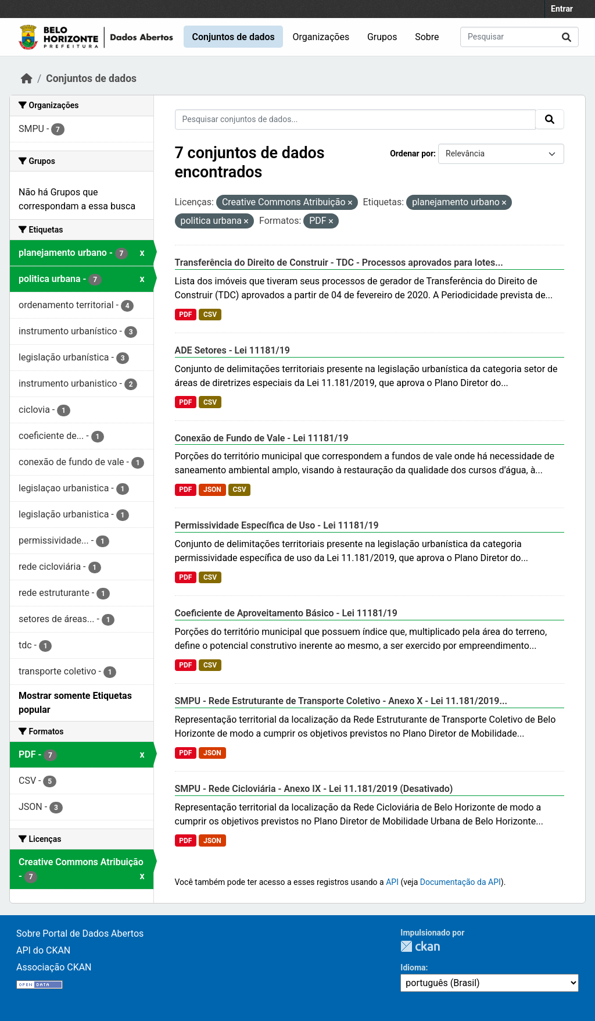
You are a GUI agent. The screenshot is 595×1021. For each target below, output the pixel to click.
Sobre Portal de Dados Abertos (80, 933)
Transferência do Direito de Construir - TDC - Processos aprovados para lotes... (339, 262)
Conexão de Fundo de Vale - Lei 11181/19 (262, 438)
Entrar (562, 8)
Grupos (382, 36)
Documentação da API (460, 882)
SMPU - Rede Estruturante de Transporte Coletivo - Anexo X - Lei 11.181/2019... (341, 700)
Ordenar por (411, 153)
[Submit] (566, 37)
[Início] (27, 78)
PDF (185, 314)
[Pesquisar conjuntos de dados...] (519, 37)
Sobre (427, 36)
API (392, 882)
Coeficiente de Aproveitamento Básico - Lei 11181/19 (286, 613)
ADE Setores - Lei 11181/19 (232, 350)
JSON (212, 489)
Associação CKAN (54, 967)
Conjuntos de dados (233, 36)
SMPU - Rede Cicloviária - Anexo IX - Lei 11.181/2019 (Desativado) (314, 788)
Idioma (412, 967)
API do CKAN (43, 950)
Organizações (321, 36)
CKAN (420, 946)
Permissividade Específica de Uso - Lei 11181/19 (277, 525)
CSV (210, 314)
